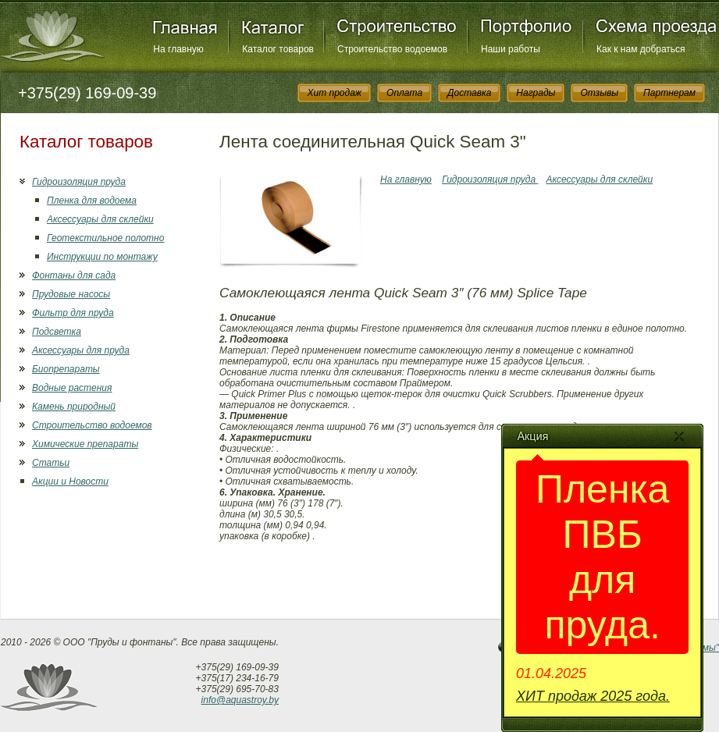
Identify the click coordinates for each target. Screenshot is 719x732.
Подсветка (56, 331)
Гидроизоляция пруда (79, 181)
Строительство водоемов (392, 49)
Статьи (50, 462)
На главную (178, 49)
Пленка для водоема (92, 200)
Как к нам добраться (640, 49)
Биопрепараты (66, 369)
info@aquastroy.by (240, 700)
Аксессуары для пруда (81, 350)
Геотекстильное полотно (105, 238)
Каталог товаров (278, 49)
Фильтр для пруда (73, 312)
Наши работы (510, 49)
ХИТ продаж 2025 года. (593, 696)
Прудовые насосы (71, 294)
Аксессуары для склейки (100, 219)
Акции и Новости (70, 481)
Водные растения (72, 387)
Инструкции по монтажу (102, 256)
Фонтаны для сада (74, 275)
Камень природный (74, 406)
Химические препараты (85, 444)
